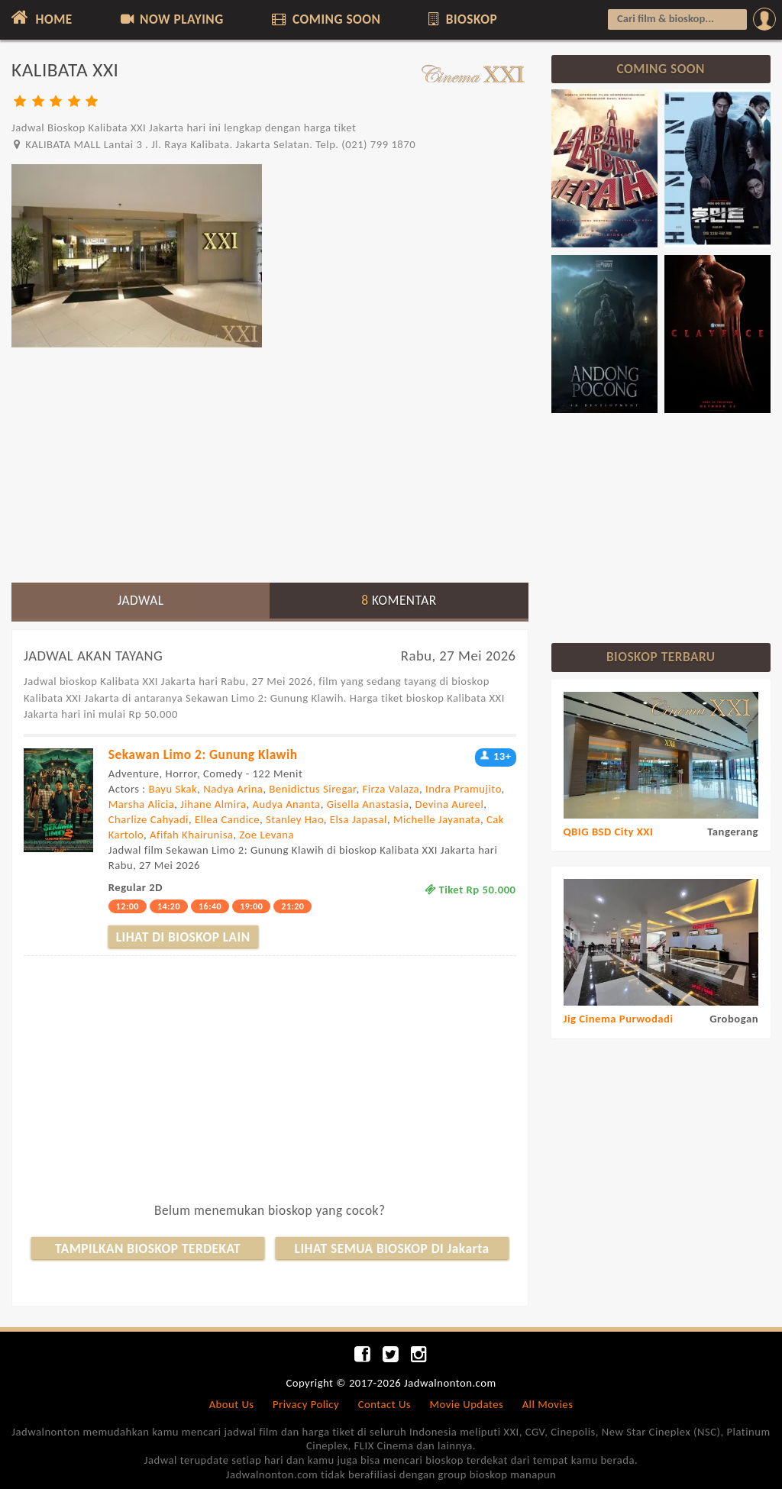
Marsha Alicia (141, 804)
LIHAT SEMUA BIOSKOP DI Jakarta (392, 1248)
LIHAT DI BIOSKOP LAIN (183, 937)
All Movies (548, 1404)
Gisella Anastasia (368, 804)
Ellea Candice (227, 819)
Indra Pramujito (463, 789)
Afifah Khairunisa (191, 834)
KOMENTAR (398, 600)
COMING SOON (324, 19)
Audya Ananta (287, 804)
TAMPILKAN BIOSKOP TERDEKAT (148, 1248)
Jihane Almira (213, 804)
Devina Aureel (449, 804)
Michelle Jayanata (436, 819)
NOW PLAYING (171, 19)
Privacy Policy (306, 1404)
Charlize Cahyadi (148, 819)
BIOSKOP (461, 19)
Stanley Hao (295, 819)
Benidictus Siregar (312, 789)
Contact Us (384, 1404)
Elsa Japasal (358, 819)
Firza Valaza (390, 789)
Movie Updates (466, 1404)
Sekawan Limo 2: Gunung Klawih (203, 754)
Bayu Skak (173, 789)
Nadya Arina (233, 789)
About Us (231, 1404)
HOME (40, 17)
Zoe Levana (266, 834)
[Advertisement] (269, 464)
